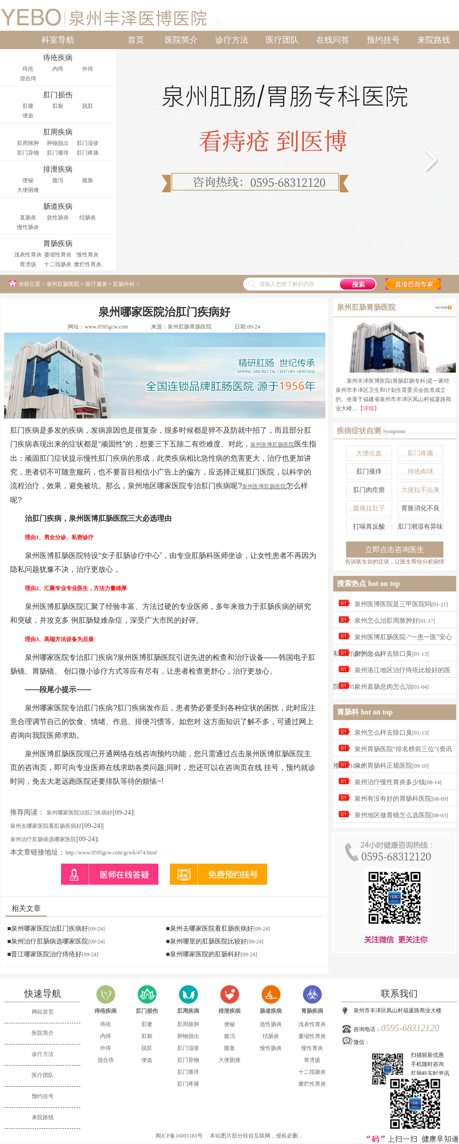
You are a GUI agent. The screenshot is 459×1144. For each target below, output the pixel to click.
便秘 (28, 180)
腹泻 (57, 180)
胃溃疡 (28, 264)
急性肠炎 (58, 217)
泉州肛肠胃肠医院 (190, 327)
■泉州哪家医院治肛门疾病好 (47, 928)
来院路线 (433, 40)
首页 (136, 40)
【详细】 (369, 408)
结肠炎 (87, 217)
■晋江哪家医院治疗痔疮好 (44, 954)
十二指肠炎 (58, 264)
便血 (28, 115)
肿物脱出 (58, 143)
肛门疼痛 (88, 153)
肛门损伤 (147, 1011)
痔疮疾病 (106, 1011)
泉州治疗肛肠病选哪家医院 (43, 839)
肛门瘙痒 (58, 153)
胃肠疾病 (312, 1011)
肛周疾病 (188, 1011)
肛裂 (57, 106)
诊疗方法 (231, 40)
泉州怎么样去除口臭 (383, 653)
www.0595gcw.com (106, 327)
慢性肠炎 (28, 227)
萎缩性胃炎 (58, 254)
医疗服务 (96, 284)
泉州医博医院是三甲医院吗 (392, 604)
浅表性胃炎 (28, 254)
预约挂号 (383, 40)
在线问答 (332, 40)
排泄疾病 (229, 1011)
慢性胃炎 (88, 254)
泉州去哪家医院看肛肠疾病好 (46, 826)
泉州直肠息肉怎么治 (383, 686)
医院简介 (181, 40)
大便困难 (28, 190)
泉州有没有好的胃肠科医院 (392, 798)
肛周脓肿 (28, 143)
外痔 (87, 69)
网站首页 (43, 1012)
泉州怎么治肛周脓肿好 (386, 620)
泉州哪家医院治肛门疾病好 (79, 812)
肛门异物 (28, 153)
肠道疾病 (271, 1011)
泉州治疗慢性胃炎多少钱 (389, 782)
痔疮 (28, 69)
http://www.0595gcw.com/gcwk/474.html (111, 852)
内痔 (57, 69)
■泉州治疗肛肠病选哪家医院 (47, 941)
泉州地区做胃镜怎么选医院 (392, 815)
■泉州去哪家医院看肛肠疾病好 (209, 928)
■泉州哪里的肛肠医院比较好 (206, 941)
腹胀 (87, 180)
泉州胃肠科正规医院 (383, 765)
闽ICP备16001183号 (179, 1136)
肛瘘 (28, 106)
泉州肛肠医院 (62, 284)
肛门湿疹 (88, 143)
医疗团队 (282, 40)
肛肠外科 (124, 284)
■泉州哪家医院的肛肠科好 (203, 954)
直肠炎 (28, 217)
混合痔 (28, 78)
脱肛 (87, 106)
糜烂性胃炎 (87, 264)
